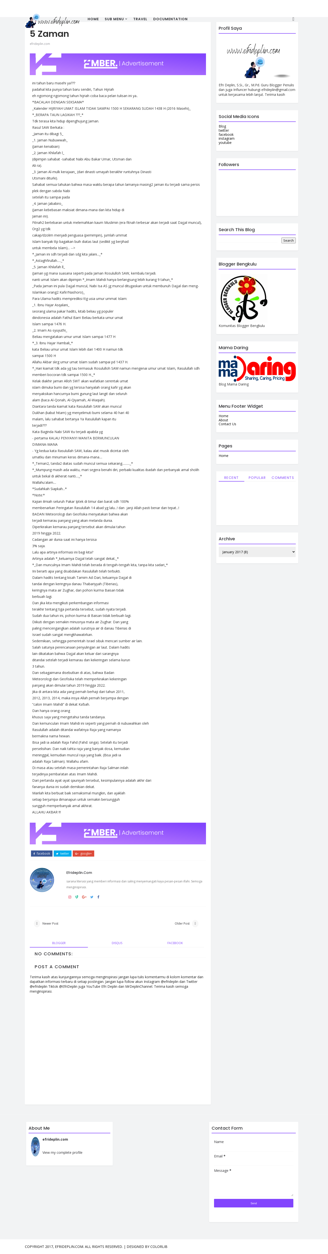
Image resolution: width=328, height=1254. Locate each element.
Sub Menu (114, 19)
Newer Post (50, 923)
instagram (227, 138)
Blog (222, 126)
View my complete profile (62, 1152)
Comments (283, 477)
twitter (62, 853)
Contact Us (227, 424)
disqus (117, 943)
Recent (231, 477)
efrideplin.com (40, 44)
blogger (59, 943)
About (223, 420)
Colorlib (158, 1246)
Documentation (170, 19)
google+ (83, 853)
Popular (257, 477)
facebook (41, 853)
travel (140, 19)
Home (93, 19)
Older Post (182, 923)
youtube (225, 142)
